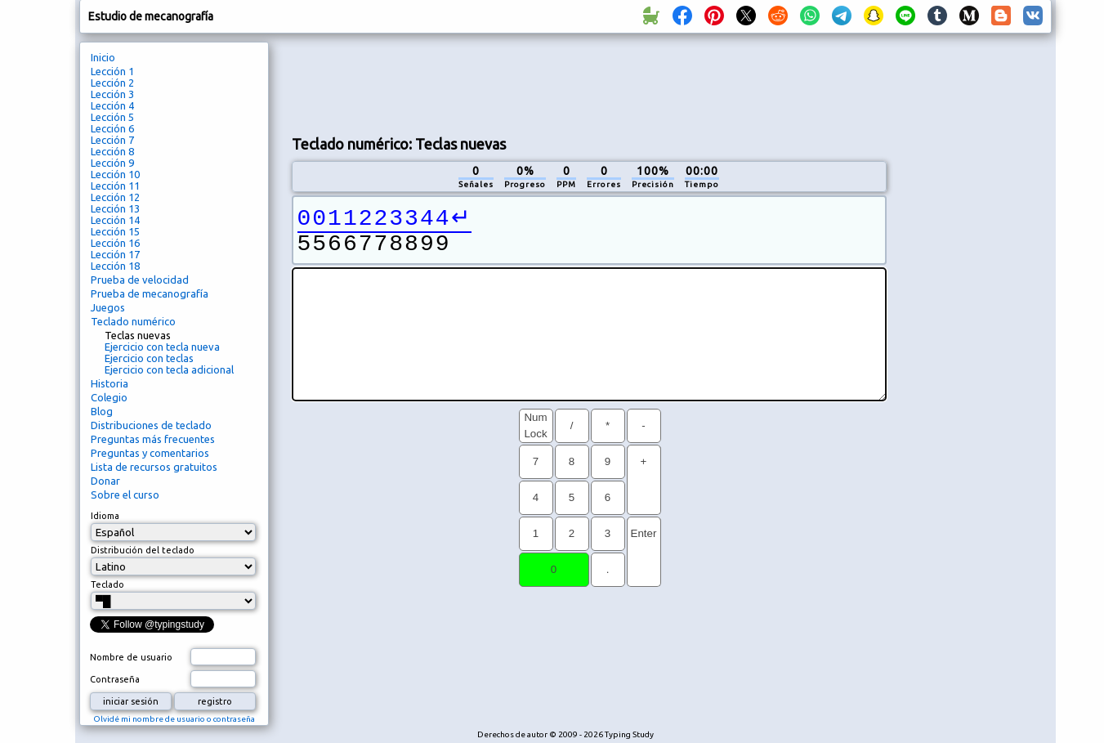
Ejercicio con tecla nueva (162, 346)
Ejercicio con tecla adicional (169, 369)
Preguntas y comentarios (150, 453)
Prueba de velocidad (140, 279)
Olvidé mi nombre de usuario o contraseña (174, 718)
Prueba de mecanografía (149, 293)
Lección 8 (112, 151)
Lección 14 (115, 220)
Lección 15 (115, 231)
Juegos (108, 307)
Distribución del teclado (142, 550)
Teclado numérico (133, 321)
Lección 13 (115, 208)
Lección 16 (115, 242)
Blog (102, 411)
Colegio (109, 397)
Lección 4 (112, 105)
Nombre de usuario (131, 657)
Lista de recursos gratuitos (154, 466)
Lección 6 (112, 128)
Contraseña (115, 679)
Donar (105, 480)
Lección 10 (115, 174)
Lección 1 (112, 71)
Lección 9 (112, 162)
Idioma (105, 516)
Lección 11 (115, 185)
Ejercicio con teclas (149, 358)
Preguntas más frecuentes (153, 439)
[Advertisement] (589, 82)
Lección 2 (112, 82)
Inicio (103, 57)
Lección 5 (112, 117)
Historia (109, 383)
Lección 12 (115, 197)
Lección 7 (112, 139)
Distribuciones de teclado (151, 425)
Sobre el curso (125, 494)
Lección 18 (115, 265)
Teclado (107, 584)
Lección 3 (112, 94)
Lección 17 (115, 254)
